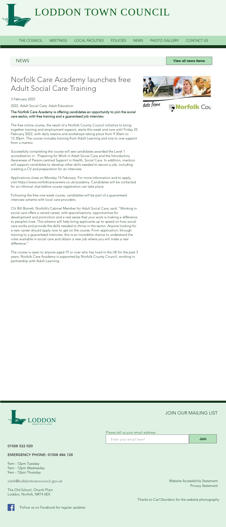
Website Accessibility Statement (193, 481)
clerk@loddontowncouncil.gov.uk (35, 481)
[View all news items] (189, 61)
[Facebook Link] (11, 507)
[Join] (203, 438)
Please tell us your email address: (131, 432)
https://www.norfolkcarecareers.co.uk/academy (53, 182)
